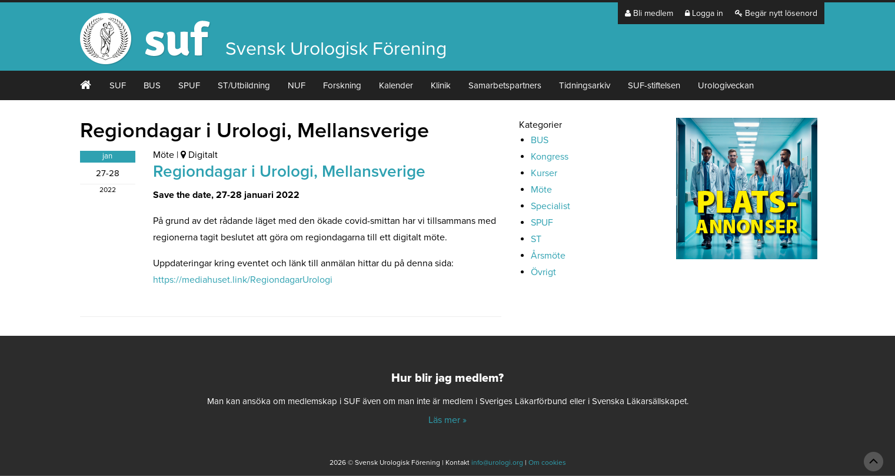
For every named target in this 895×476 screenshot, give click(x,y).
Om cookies (547, 462)
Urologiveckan (726, 85)
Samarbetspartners (504, 85)
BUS (152, 85)
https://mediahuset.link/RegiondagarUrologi (242, 280)
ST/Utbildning (244, 85)
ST (536, 239)
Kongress (549, 157)
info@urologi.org (497, 462)
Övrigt (543, 272)
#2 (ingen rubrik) (86, 85)
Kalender (396, 85)
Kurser (544, 173)
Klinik (441, 85)
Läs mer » (447, 420)
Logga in (704, 13)
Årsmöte (548, 256)
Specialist (550, 206)
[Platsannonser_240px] (746, 193)
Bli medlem (649, 13)
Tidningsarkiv (584, 85)
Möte (163, 155)
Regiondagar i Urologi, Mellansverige (289, 171)
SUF (117, 85)
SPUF (189, 85)
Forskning (342, 85)
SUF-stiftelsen (654, 85)
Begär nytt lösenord (776, 13)
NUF (296, 85)
